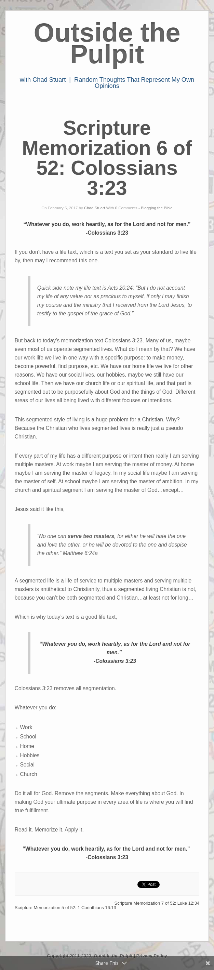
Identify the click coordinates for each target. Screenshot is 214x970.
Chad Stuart (94, 208)
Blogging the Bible (157, 208)
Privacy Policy (151, 955)
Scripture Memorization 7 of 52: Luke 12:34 (157, 903)
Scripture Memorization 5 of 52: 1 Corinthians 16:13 (65, 907)
